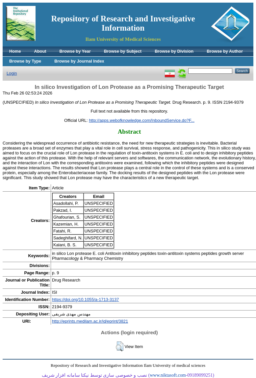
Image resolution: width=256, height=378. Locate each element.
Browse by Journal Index (79, 61)
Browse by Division (174, 51)
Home (15, 51)
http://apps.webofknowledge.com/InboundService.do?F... (141, 120)
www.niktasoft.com (168, 375)
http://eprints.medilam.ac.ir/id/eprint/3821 (90, 321)
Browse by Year (75, 51)
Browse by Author (225, 51)
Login (12, 73)
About (40, 51)
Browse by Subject (123, 51)
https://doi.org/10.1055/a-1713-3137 (85, 299)
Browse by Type (25, 61)
